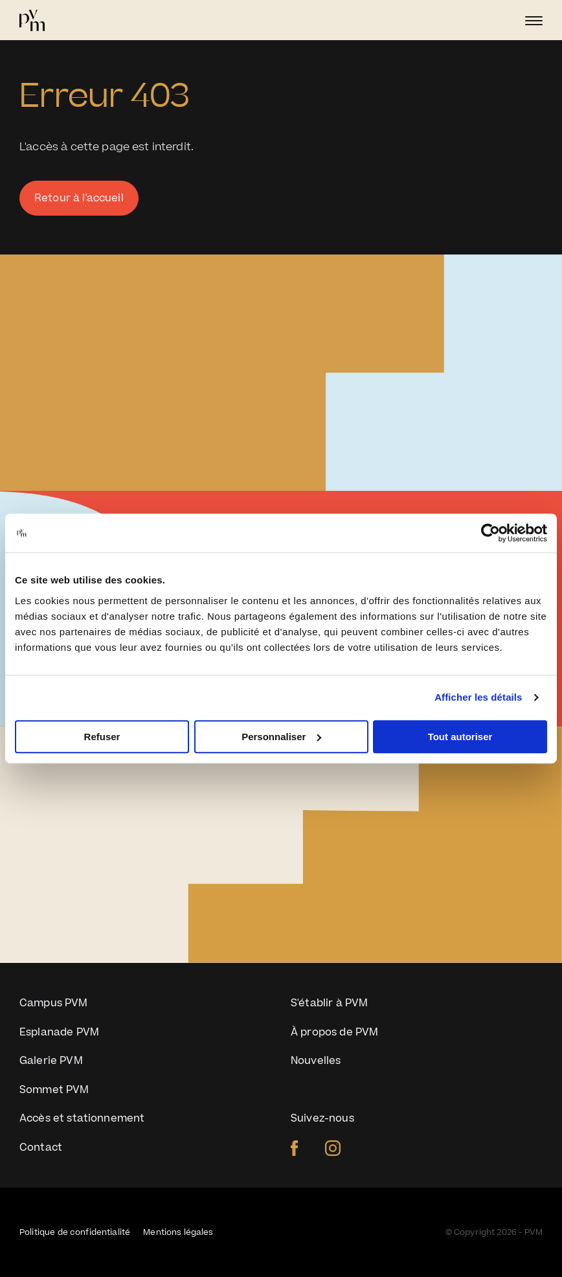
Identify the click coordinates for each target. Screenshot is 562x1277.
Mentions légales (178, 1232)
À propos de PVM (334, 1032)
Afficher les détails (478, 697)
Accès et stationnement (81, 1118)
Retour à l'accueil (79, 198)
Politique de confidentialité (74, 1232)
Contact (40, 1147)
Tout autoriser (460, 736)
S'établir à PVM (329, 1003)
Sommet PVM (54, 1090)
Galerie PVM (51, 1061)
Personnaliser (281, 736)
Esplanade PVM (59, 1032)
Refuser (102, 736)
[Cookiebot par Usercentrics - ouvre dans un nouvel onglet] (490, 533)
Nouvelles (316, 1061)
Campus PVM (53, 1003)
